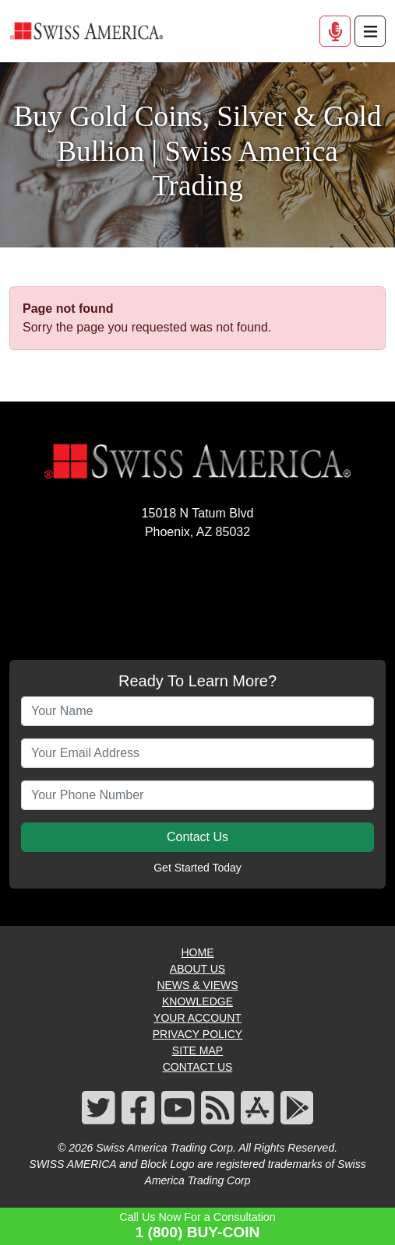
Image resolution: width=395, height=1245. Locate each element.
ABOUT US (197, 969)
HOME (198, 952)
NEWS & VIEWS (197, 985)
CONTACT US (198, 1067)
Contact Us (197, 836)
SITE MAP (197, 1050)
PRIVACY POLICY (197, 1034)
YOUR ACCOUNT (197, 1018)
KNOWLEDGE (197, 1001)
